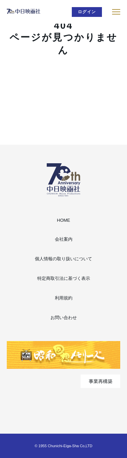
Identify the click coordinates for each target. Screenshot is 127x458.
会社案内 (63, 239)
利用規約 (63, 297)
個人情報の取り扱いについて (63, 258)
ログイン (87, 11)
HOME (63, 220)
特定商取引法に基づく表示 (63, 278)
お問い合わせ (63, 317)
